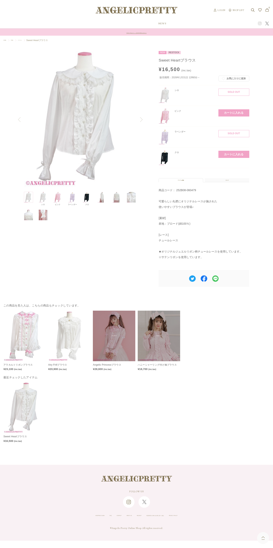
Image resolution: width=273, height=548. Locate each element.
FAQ (88, 523)
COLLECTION (166, 23)
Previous (21, 120)
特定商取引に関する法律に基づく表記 (167, 523)
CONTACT (102, 523)
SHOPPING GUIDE (70, 523)
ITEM (17, 40)
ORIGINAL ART (107, 23)
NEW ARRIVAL (137, 23)
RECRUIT (135, 523)
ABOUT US (119, 523)
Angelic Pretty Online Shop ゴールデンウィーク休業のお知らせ (136, 32)
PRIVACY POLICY (203, 523)
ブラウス (29, 40)
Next (140, 120)
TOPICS (190, 23)
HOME (6, 40)
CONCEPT (230, 23)
